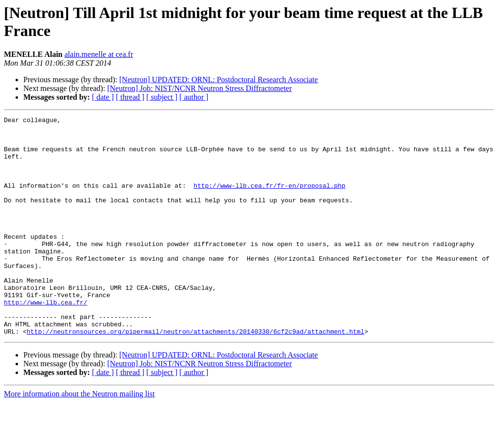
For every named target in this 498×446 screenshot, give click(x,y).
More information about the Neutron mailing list (79, 437)
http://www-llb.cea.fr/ (46, 340)
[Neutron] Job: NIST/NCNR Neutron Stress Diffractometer (199, 88)
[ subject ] (162, 97)
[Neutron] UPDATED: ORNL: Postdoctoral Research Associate (218, 79)
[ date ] (103, 97)
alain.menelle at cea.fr (98, 54)
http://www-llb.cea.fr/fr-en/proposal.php (269, 200)
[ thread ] (130, 97)
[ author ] (194, 97)
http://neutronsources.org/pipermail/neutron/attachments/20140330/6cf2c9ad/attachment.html (195, 375)
